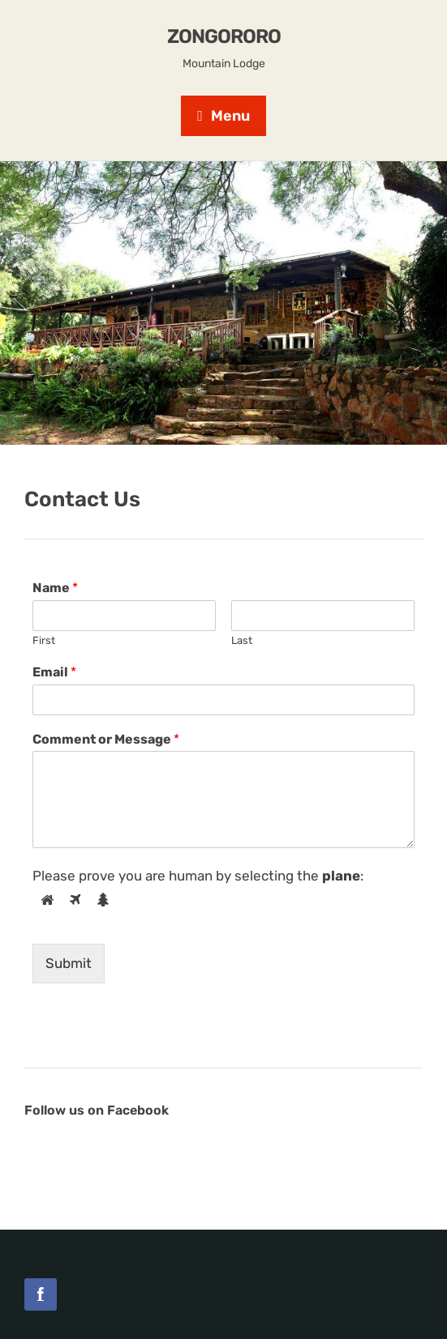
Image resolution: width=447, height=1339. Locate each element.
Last (241, 640)
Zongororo (224, 36)
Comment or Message (105, 739)
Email (54, 672)
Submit (68, 963)
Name (55, 587)
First (43, 640)
